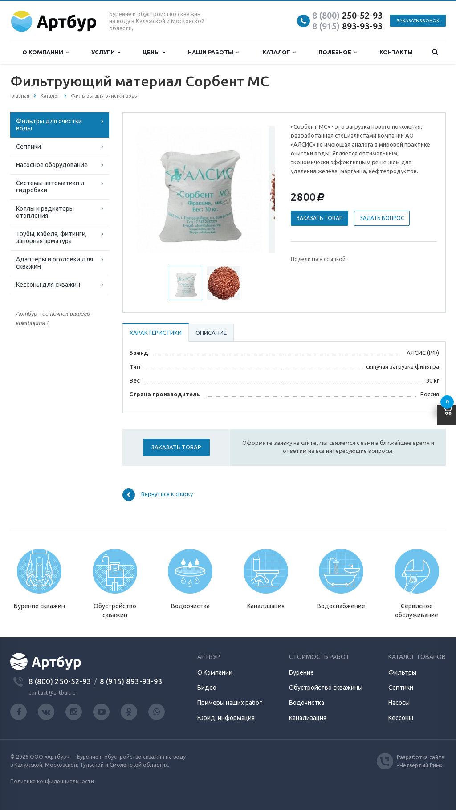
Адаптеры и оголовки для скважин (54, 263)
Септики (28, 146)
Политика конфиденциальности (52, 781)
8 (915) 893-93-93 (131, 681)
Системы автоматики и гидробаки (50, 186)
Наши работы (213, 52)
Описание (211, 333)
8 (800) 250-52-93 (59, 681)
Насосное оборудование (52, 164)
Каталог (279, 52)
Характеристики (156, 333)
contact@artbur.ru (52, 693)
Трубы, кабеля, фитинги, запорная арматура (51, 237)
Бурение (301, 672)
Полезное (337, 52)
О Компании (214, 672)
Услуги (105, 52)
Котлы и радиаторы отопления (45, 212)
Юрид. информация (226, 717)
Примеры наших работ (230, 702)
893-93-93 (347, 26)
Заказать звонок (418, 20)
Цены (153, 52)
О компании (45, 52)
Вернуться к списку (157, 494)
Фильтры (402, 672)
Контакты (396, 52)
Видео (206, 687)
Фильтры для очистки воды (49, 125)
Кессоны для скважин (48, 284)
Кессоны (400, 717)
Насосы (399, 702)
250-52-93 (347, 15)
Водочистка (306, 702)
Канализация (307, 717)
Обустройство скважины (325, 687)
